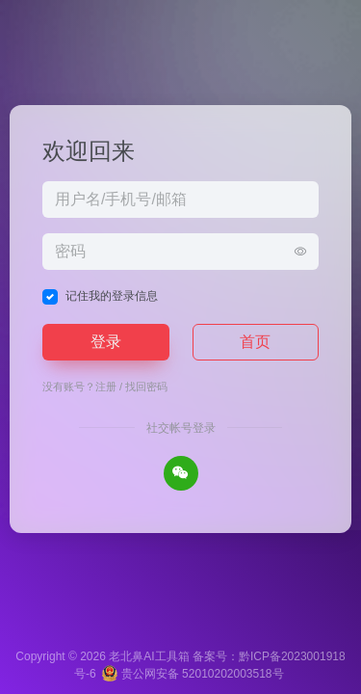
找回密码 (146, 386)
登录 (105, 342)
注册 (105, 386)
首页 (255, 342)
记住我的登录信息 (111, 296)
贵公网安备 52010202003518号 (192, 674)
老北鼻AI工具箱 (149, 656)
